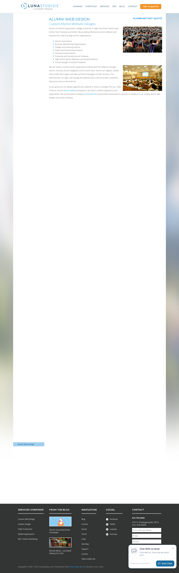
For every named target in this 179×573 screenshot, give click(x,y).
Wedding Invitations (26, 255)
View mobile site (88, 559)
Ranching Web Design (27, 425)
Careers (85, 554)
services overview (31, 509)
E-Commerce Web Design (28, 305)
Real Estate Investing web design (28, 366)
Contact (132, 6)
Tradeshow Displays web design (28, 317)
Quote (84, 529)
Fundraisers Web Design (28, 346)
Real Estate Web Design (27, 47)
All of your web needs (27, 29)
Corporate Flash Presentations (24, 91)
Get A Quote (150, 6)
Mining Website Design (27, 389)
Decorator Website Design (29, 293)
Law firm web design (26, 378)
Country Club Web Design (28, 350)
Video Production (25, 529)
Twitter (111, 524)
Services (104, 6)
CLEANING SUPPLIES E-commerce (27, 73)
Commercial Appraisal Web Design (27, 279)
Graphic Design (24, 524)
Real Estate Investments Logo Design (28, 192)
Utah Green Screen (26, 259)
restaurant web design (27, 429)
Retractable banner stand (28, 491)
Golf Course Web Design (28, 152)
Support (85, 549)
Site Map (85, 544)
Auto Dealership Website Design (28, 268)
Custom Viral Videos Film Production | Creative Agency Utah (28, 480)
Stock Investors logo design (26, 164)
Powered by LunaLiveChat (140, 565)
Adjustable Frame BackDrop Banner (25, 468)
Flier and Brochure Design (29, 243)
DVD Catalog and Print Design (27, 237)
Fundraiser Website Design (26, 341)
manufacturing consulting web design (28, 384)
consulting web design (27, 361)
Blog (122, 6)
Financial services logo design (27, 147)
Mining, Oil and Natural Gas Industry (27, 216)
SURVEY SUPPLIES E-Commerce (26, 80)
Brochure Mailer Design (27, 232)
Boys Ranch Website (26, 301)
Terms (84, 534)
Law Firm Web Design (27, 274)
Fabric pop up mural (26, 487)
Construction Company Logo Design (27, 140)
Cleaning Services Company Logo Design (27, 120)
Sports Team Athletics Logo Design (27, 199)
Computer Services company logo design (26, 127)
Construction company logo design (27, 133)
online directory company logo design (28, 185)
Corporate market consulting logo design (27, 171)
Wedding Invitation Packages (25, 52)
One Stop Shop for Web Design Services (27, 41)
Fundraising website (26, 336)
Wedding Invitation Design (29, 251)
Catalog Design (24, 247)
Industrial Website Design (28, 285)
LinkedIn (111, 529)
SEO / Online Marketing (28, 539)
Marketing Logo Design (27, 176)
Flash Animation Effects (27, 96)
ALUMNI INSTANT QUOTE (147, 18)
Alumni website (70, 90)
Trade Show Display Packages (26, 35)
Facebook (112, 519)
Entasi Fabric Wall (25, 474)
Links (84, 539)
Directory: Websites (26, 459)
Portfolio (91, 6)
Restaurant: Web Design (28, 433)
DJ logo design (24, 64)
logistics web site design (28, 263)
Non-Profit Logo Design (27, 115)
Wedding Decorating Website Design (26, 310)
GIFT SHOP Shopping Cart (28, 68)
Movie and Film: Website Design (28, 398)
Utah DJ (21, 297)
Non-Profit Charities (26, 211)
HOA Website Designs (27, 448)
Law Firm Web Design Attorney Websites (27, 373)
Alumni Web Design (26, 444)
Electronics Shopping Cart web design (28, 59)
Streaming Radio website (28, 463)
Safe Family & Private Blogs (26, 496)
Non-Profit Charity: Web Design (28, 412)
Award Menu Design (26, 222)
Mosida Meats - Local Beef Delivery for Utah (60, 552)
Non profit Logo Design (27, 180)
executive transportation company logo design (28, 157)
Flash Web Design (25, 111)
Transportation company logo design (28, 205)
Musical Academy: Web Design (27, 405)
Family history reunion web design (27, 330)
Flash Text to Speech (26, 100)
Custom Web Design (26, 519)
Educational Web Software (29, 86)
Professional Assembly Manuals (27, 24)
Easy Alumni (92, 94)
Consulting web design (27, 289)
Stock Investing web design (26, 453)
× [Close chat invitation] (173, 549)
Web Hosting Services (27, 19)
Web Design (75, 566)
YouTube (111, 534)
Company (77, 6)
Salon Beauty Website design (27, 438)
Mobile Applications (26, 534)
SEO (114, 6)
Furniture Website (25, 421)
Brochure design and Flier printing (28, 227)
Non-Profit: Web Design (27, 417)
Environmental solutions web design (28, 323)
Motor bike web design (27, 393)
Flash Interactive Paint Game (27, 105)
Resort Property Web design (26, 356)
